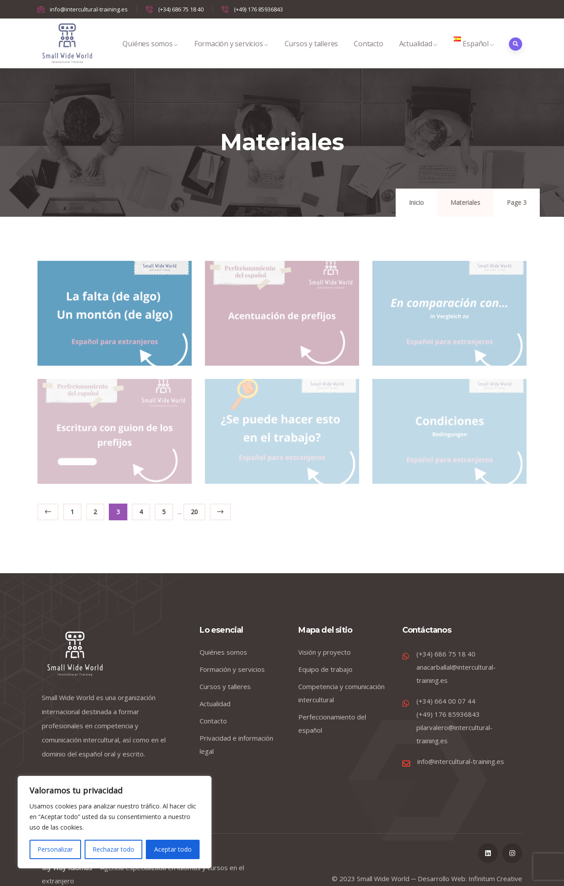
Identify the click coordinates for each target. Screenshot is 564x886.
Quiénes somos (150, 53)
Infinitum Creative (495, 878)
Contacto (368, 53)
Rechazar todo (113, 849)
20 (194, 512)
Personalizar (55, 849)
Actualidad (418, 53)
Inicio (416, 202)
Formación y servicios (231, 53)
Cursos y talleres (311, 53)
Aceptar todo (173, 849)
